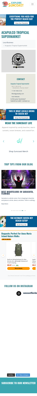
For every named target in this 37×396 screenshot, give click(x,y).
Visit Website (15, 96)
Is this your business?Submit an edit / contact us (20, 100)
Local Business (8, 42)
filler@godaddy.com (18, 94)
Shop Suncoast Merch (18, 151)
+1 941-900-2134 (17, 91)
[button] (11, 210)
